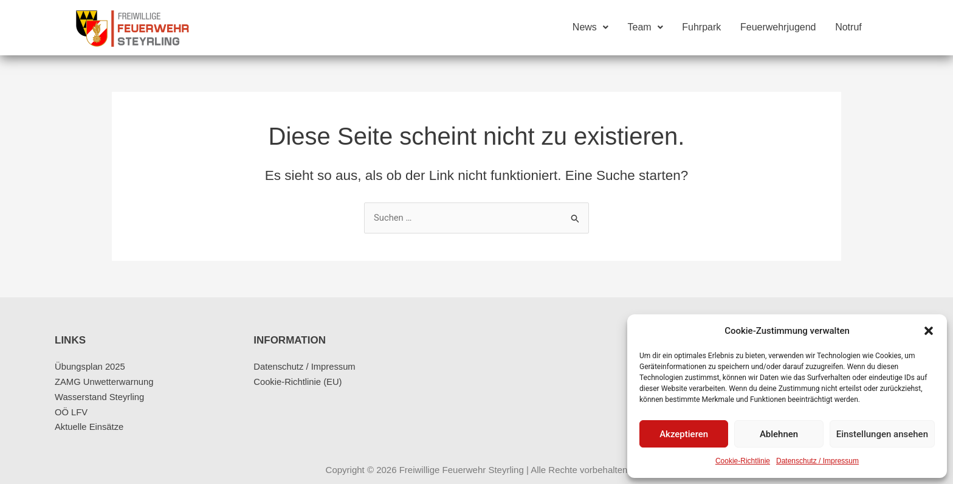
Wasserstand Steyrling (100, 397)
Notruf (848, 27)
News (589, 27)
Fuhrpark (700, 27)
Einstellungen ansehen (882, 434)
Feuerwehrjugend (778, 27)
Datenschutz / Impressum (817, 461)
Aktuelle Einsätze (90, 426)
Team (644, 27)
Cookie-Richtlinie (742, 461)
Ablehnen (779, 434)
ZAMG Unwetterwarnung (105, 381)
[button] (929, 331)
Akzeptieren (683, 434)
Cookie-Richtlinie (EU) (298, 381)
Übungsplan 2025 (90, 366)
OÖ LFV (71, 412)
